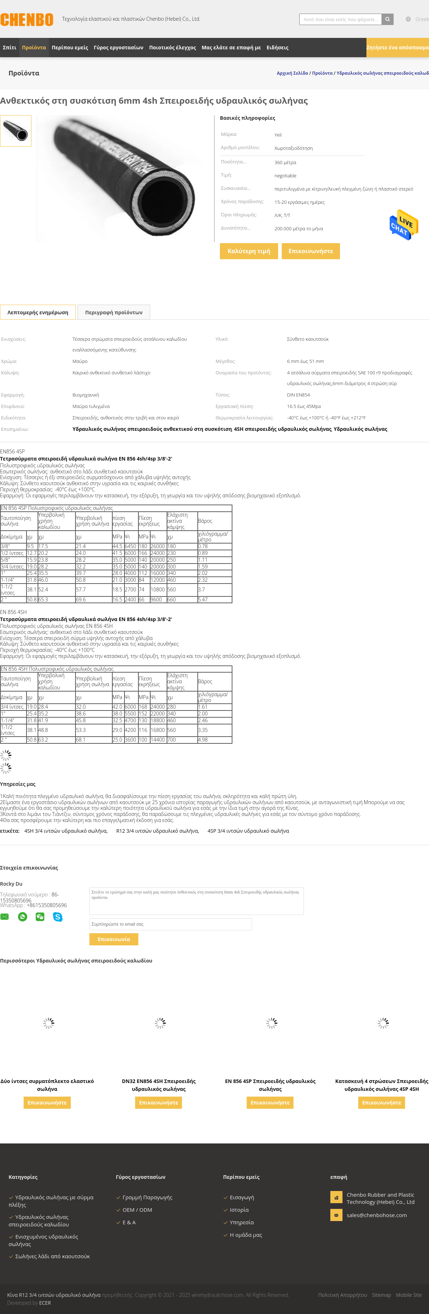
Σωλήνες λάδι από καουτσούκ (49, 1256)
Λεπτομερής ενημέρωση (38, 312)
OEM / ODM (134, 1209)
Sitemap (381, 1294)
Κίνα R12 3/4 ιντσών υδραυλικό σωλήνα (53, 1294)
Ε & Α (126, 1222)
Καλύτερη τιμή (249, 251)
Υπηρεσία (238, 1222)
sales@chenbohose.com (369, 1215)
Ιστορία (236, 1209)
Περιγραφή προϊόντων (113, 312)
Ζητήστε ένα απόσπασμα (397, 47)
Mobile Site (409, 1294)
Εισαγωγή (238, 1197)
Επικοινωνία (114, 939)
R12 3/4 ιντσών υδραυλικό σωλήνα (157, 830)
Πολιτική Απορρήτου (342, 1294)
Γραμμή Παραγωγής (144, 1197)
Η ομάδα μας (242, 1234)
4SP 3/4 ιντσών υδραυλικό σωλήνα (248, 830)
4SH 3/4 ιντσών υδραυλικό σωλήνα (65, 830)
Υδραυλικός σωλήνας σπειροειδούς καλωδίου (39, 1220)
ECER (45, 1302)
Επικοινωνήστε (311, 251)
